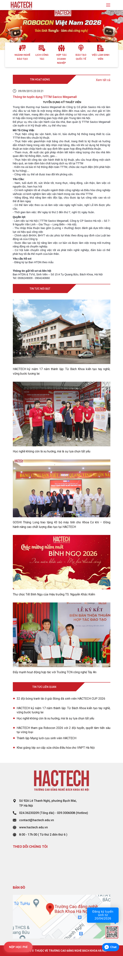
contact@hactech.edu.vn (36, 820)
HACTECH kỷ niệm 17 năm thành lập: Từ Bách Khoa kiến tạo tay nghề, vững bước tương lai (63, 710)
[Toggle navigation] (108, 5)
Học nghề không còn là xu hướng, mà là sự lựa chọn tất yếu (55, 718)
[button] (9, 30)
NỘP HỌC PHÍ (18, 947)
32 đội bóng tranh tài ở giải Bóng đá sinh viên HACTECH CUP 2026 (61, 698)
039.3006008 (66, 813)
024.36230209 (29, 813)
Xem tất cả (103, 80)
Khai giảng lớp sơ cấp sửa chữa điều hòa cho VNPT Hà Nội (56, 747)
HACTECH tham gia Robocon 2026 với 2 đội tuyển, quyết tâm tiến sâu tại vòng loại (63, 730)
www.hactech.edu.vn (33, 827)
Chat (113, 947)
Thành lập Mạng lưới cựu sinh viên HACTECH (46, 738)
